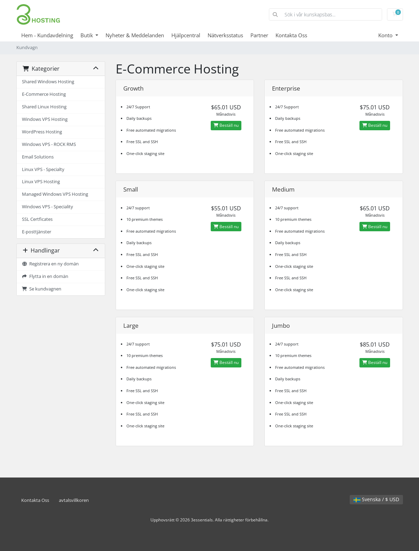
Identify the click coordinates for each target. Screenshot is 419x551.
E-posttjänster (36, 232)
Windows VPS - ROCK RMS (49, 144)
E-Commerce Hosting (44, 94)
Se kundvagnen (42, 289)
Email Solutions (38, 157)
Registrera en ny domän (50, 264)
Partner (259, 35)
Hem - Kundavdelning (47, 35)
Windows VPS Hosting (45, 119)
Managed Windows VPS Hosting (55, 194)
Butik (87, 35)
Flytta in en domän (45, 276)
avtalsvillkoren (74, 500)
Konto (386, 35)
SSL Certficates (37, 219)
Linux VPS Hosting (41, 182)
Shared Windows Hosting (48, 82)
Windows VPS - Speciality (47, 207)
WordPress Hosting (42, 132)
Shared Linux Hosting (44, 107)
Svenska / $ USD (376, 499)
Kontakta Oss (291, 35)
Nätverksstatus (225, 35)
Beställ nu (226, 125)
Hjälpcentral (185, 35)
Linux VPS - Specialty (43, 169)
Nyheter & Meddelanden (135, 35)
